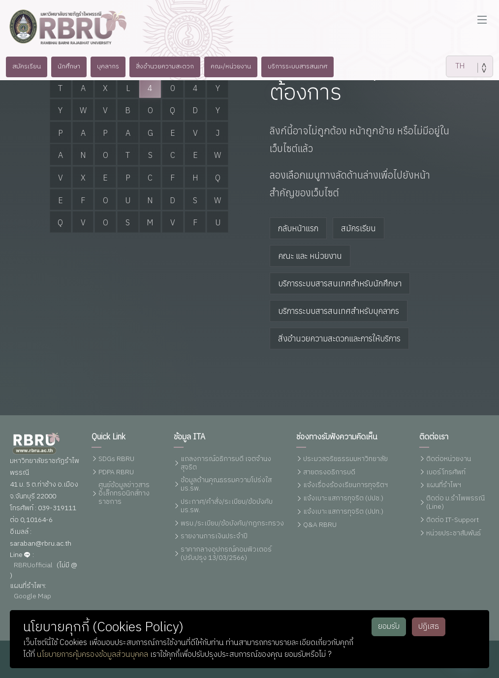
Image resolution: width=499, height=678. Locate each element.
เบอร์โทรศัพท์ (446, 472)
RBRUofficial (33, 565)
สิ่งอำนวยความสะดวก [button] (164, 66)
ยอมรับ (389, 626)
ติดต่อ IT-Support (452, 520)
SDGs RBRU (116, 459)
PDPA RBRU (116, 472)
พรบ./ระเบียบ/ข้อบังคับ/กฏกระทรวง (232, 524)
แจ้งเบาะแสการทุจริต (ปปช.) (343, 498)
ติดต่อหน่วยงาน (448, 459)
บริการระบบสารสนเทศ (307, 66)
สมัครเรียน (358, 228)
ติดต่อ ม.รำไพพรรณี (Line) (455, 502)
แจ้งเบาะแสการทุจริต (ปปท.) (343, 512)
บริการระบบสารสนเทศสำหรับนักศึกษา (340, 283)
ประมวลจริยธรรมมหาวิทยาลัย (345, 459)
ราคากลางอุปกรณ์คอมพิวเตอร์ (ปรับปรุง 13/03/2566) (226, 554)
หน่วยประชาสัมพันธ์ (453, 533)
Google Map (32, 596)
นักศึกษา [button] (62, 66)
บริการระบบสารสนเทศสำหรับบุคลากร (338, 311)
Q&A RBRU (320, 525)
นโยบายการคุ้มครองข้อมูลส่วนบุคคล (92, 654)
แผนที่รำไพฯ (443, 485)
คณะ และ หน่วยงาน (310, 255)
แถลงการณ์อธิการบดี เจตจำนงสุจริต (226, 463)
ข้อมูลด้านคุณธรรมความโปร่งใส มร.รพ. (226, 484)
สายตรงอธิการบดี (329, 472)
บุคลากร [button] (103, 66)
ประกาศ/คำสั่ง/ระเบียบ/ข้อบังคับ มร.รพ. (227, 506)
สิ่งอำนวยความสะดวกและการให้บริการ (339, 338)
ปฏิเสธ (428, 626)
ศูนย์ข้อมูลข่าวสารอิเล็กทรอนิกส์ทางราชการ (124, 493)
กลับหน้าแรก (298, 228)
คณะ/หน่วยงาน (235, 66)
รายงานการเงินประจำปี (214, 536)
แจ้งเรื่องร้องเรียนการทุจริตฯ (345, 485)
